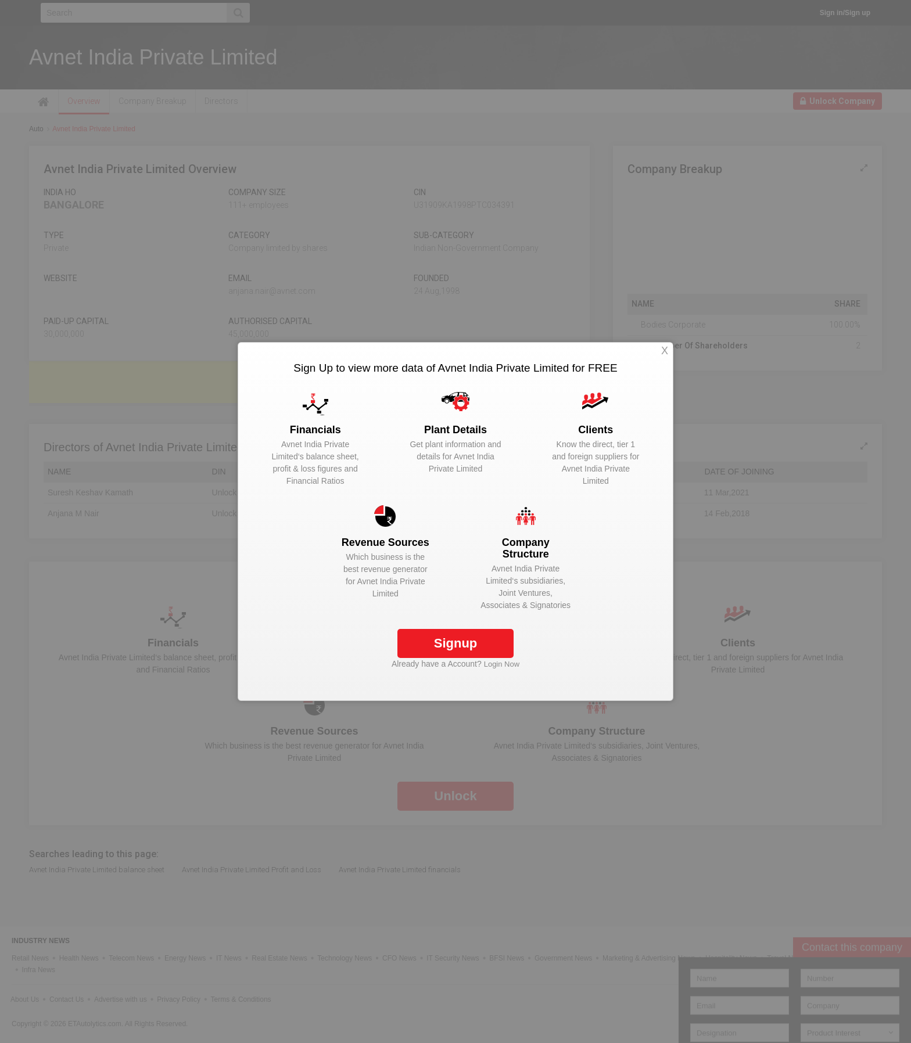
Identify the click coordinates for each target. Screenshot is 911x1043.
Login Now (501, 664)
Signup (456, 643)
